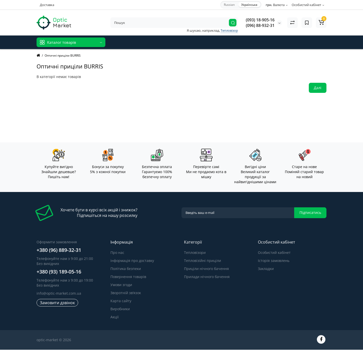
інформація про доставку (132, 260)
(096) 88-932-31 (260, 25)
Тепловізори (195, 252)
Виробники (120, 308)
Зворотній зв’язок (125, 292)
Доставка (47, 5)
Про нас (117, 252)
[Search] (232, 22)
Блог (191, 42)
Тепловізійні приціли (202, 260)
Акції (114, 317)
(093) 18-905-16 (260, 20)
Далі (317, 87)
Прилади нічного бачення (207, 276)
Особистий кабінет (274, 252)
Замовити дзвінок (57, 302)
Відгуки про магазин (128, 42)
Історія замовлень (273, 260)
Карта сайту (120, 300)
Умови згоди (121, 284)
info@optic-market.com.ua (59, 293)
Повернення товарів (128, 276)
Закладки (266, 268)
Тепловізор (229, 30)
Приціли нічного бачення (206, 268)
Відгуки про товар (166, 42)
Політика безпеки (125, 268)
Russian (229, 5)
